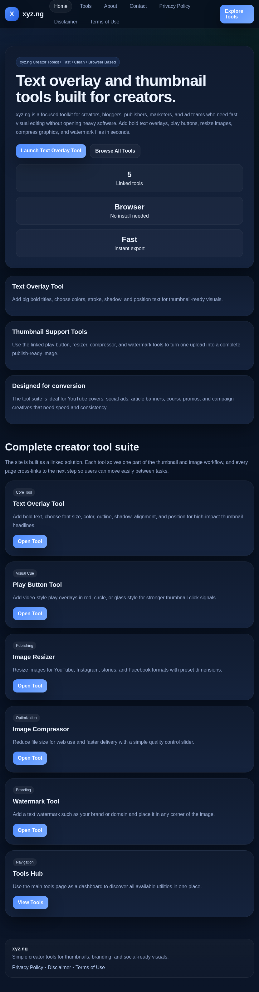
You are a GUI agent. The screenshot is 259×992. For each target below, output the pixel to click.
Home (60, 6)
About (110, 6)
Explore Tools (234, 13)
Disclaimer (65, 21)
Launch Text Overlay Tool (51, 150)
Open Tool (30, 541)
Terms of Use (104, 21)
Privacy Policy (174, 6)
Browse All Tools (115, 151)
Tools (85, 6)
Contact (138, 6)
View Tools (30, 902)
